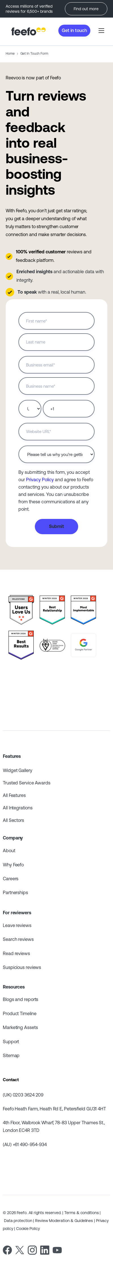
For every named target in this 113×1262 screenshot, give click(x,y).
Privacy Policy (40, 479)
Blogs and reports (20, 999)
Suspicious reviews (22, 967)
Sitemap (11, 1055)
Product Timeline (19, 1013)
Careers (10, 878)
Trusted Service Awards (26, 782)
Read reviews (16, 953)
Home (10, 54)
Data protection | (19, 1220)
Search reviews (18, 939)
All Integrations (17, 807)
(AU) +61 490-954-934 (25, 1144)
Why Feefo (13, 864)
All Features (14, 795)
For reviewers (17, 912)
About (9, 850)
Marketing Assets (20, 1027)
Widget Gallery (17, 770)
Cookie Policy (28, 1228)
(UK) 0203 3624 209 (23, 1094)
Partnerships (15, 892)
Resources (14, 986)
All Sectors (13, 820)
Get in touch (74, 30)
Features (12, 756)
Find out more (86, 9)
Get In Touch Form (34, 54)
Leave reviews (17, 925)
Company (13, 837)
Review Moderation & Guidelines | (65, 1220)
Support (11, 1041)
